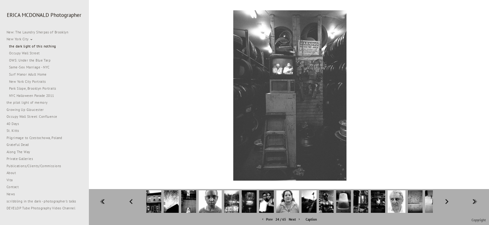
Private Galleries (20, 159)
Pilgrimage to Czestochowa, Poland (34, 138)
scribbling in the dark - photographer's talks (44, 201)
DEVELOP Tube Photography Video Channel (41, 208)
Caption (311, 219)
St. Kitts (13, 130)
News (11, 194)
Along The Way (21, 152)
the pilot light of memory (27, 102)
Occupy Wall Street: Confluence (32, 116)
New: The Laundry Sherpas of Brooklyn (37, 32)
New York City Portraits (27, 81)
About (11, 173)
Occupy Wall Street (24, 53)
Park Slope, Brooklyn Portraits (32, 88)
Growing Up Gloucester (25, 110)
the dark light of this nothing (32, 46)
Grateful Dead (18, 144)
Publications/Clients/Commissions (34, 166)
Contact (13, 187)
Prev (267, 220)
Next (295, 220)
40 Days (13, 124)
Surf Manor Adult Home (28, 74)
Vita (10, 180)
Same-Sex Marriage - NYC (29, 67)
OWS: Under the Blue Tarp (30, 60)
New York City (20, 39)
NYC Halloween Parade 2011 (31, 95)
